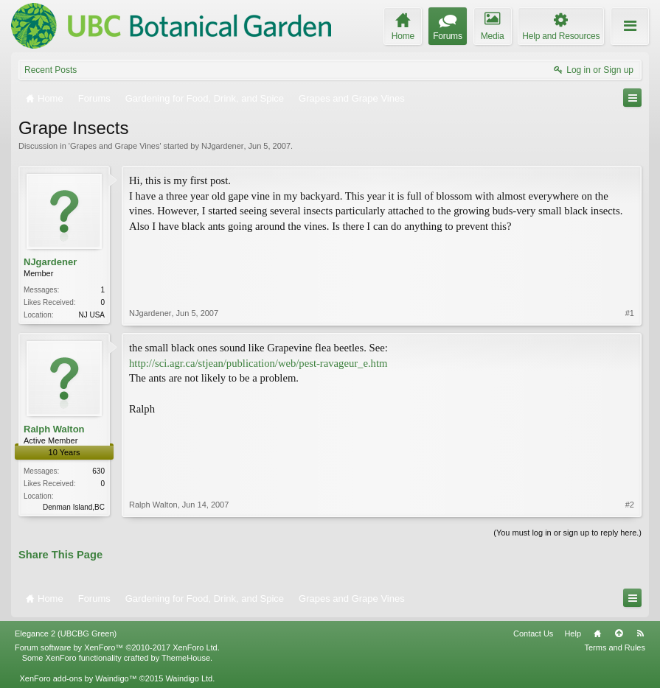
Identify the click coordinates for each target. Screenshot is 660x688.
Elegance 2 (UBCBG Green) (66, 633)
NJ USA (91, 315)
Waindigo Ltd (188, 678)
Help (572, 633)
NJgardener (222, 145)
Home (597, 633)
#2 (629, 504)
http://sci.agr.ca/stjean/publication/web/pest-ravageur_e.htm (258, 363)
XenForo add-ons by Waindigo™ (77, 678)
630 (98, 471)
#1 (629, 313)
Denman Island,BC (74, 507)
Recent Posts (50, 70)
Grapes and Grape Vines (114, 145)
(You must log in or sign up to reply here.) (567, 532)
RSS (640, 633)
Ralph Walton (54, 429)
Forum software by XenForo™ (117, 647)
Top (619, 633)
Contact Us (533, 633)
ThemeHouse (185, 657)
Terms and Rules (614, 647)
